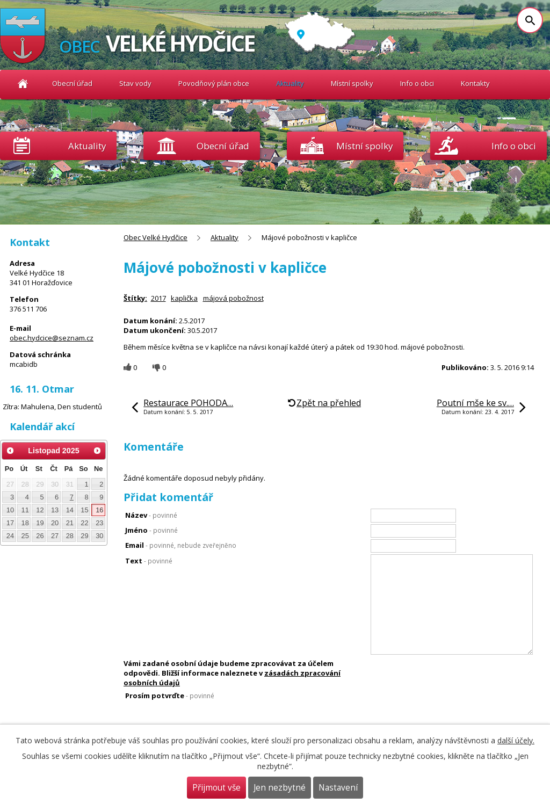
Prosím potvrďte (169, 695)
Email (180, 545)
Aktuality (87, 146)
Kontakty (475, 83)
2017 (158, 298)
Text (148, 561)
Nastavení (338, 787)
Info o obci (417, 83)
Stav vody (135, 83)
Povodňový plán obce (213, 83)
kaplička (184, 298)
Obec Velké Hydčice (23, 83)
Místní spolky (352, 83)
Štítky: (135, 298)
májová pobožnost (233, 298)
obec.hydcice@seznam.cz (51, 338)
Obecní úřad (72, 83)
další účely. (515, 740)
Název (151, 515)
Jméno (151, 530)
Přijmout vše (216, 787)
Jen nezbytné (280, 787)
